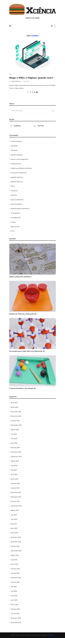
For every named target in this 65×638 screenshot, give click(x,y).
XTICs (13, 231)
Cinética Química (16, 141)
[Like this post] (28, 92)
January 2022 (15, 573)
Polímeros (14, 191)
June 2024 (14, 465)
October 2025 (15, 421)
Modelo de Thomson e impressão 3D (22, 314)
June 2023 (14, 519)
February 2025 (15, 448)
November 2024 (16, 452)
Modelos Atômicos (17, 182)
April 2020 (14, 600)
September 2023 (16, 506)
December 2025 (16, 412)
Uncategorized (16, 218)
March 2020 (14, 605)
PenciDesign (50, 635)
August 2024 (15, 461)
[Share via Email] (37, 92)
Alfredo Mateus (16, 81)
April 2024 (14, 474)
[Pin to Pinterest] (34, 92)
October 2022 (15, 546)
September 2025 (16, 425)
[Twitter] (44, 126)
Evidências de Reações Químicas (21, 168)
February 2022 (15, 569)
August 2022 (15, 555)
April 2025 (14, 443)
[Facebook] (20, 126)
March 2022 (14, 564)
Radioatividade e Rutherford (20, 209)
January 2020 (15, 613)
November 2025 (16, 416)
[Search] (55, 26)
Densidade (14, 146)
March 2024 (14, 479)
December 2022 (16, 537)
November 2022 (16, 542)
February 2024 (15, 483)
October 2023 (15, 501)
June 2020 (14, 596)
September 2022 (16, 551)
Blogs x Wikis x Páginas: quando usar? (31, 77)
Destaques (14, 150)
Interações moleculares (19, 173)
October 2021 (15, 582)
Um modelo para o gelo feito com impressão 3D (27, 351)
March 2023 (14, 533)
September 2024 (16, 456)
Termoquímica (15, 213)
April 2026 (14, 403)
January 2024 (15, 488)
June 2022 (14, 560)
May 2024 (14, 470)
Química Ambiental (17, 200)
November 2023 (16, 497)
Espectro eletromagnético (19, 159)
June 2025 (14, 439)
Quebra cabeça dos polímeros (20, 277)
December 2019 (16, 618)
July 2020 (14, 591)
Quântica (14, 195)
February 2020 (15, 609)
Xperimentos (15, 227)
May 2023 (14, 524)
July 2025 (14, 434)
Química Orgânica (16, 204)
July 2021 (14, 587)
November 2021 (16, 578)
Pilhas (13, 186)
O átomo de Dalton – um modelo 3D (22, 388)
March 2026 (14, 407)
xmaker (13, 222)
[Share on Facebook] (30, 92)
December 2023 (16, 492)
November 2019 (16, 622)
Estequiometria (16, 164)
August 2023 (15, 510)
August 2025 (15, 430)
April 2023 (14, 528)
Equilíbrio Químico (17, 155)
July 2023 (14, 515)
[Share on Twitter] (32, 92)
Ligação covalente (17, 177)
